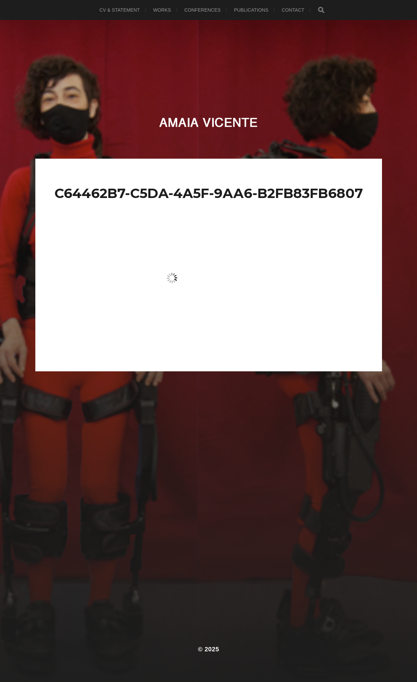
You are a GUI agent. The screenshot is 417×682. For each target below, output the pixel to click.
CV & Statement (119, 10)
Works (162, 10)
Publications (251, 10)
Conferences (202, 10)
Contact (293, 10)
